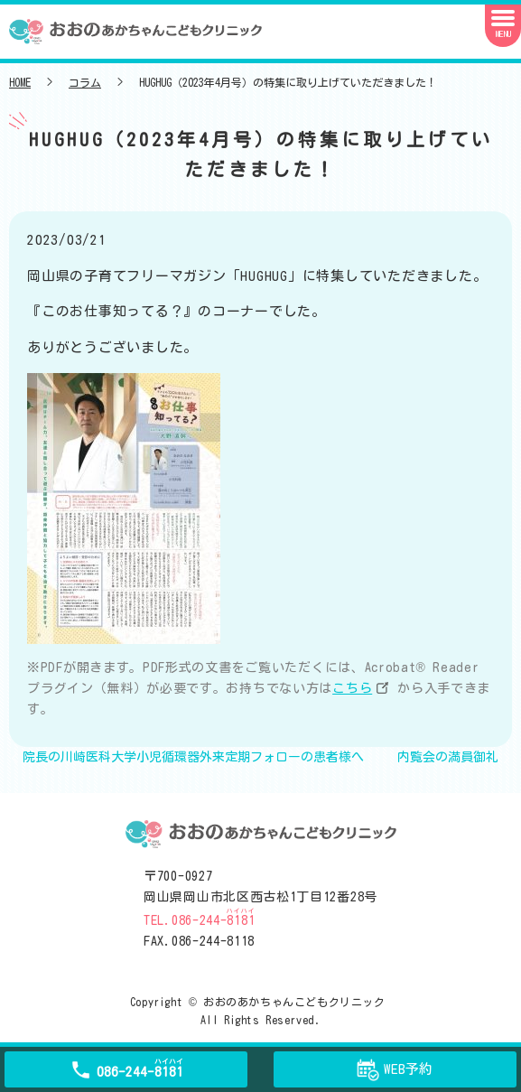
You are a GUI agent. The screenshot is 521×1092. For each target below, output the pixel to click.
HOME (20, 82)
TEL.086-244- (199, 920)
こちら (352, 688)
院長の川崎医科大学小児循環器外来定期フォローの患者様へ (193, 757)
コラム (85, 82)
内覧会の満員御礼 (447, 757)
